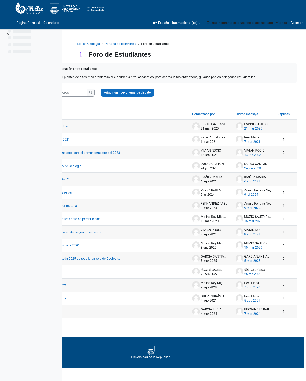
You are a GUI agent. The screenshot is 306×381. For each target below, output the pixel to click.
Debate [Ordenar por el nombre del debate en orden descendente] (81, 119)
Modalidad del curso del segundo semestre (110, 237)
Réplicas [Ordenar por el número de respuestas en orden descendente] (277, 119)
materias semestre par (95, 198)
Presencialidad (89, 277)
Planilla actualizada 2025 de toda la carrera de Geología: (119, 264)
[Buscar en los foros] (101, 98)
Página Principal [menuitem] (28, 23)
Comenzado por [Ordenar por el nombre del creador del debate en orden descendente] (197, 119)
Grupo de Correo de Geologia (100, 171)
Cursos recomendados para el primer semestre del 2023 (120, 158)
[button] (176, 22)
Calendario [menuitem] (51, 23)
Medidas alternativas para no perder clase (109, 224)
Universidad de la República (180, 357)
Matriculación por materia (98, 211)
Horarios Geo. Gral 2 (93, 184)
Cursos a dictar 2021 (94, 145)
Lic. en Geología (105, 44)
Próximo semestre (92, 290)
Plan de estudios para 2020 (99, 251)
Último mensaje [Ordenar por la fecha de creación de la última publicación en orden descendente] (240, 119)
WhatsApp (86, 317)
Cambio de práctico (93, 131)
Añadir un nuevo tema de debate (166, 98)
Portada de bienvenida (138, 44)
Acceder (297, 23)
